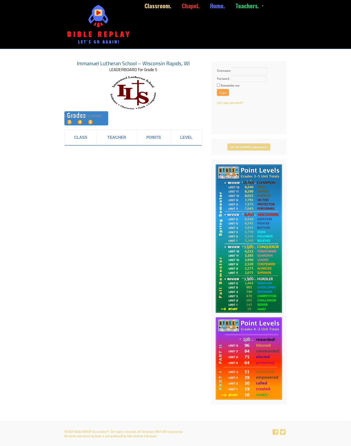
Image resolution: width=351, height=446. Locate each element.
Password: (224, 78)
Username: (224, 70)
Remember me (230, 85)
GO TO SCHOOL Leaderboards (249, 147)
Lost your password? (230, 103)
